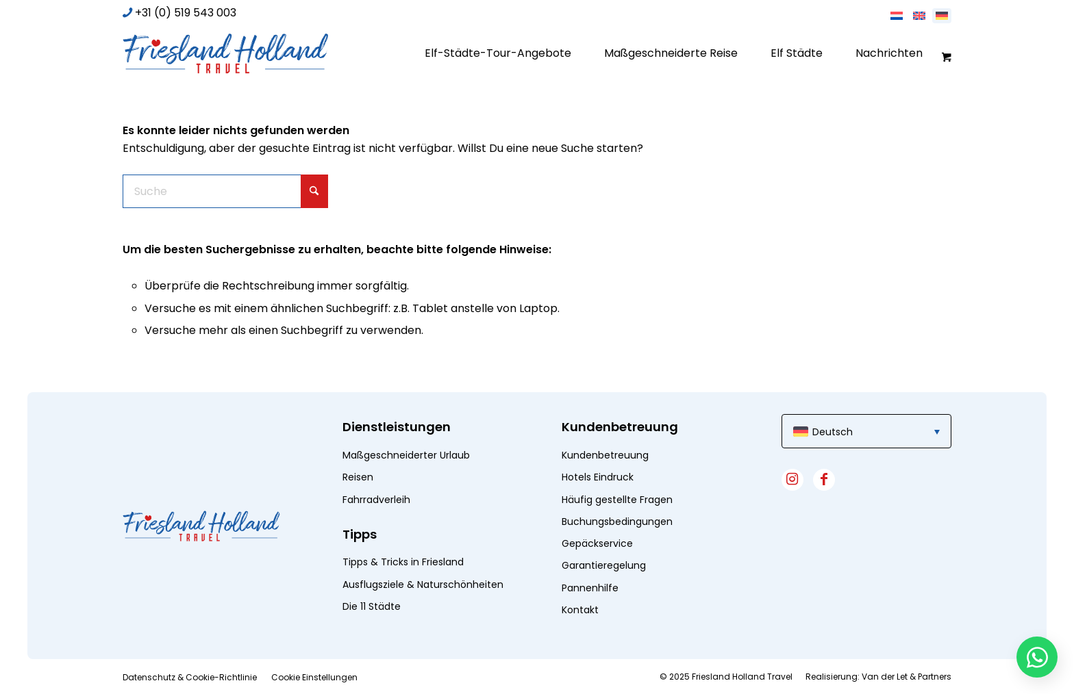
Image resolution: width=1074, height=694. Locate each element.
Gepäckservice (597, 543)
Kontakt (580, 610)
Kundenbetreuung (605, 455)
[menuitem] (498, 53)
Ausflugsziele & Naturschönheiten (422, 584)
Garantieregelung (604, 565)
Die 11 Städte (371, 606)
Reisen (357, 477)
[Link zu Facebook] (824, 480)
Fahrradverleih (376, 499)
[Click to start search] (314, 191)
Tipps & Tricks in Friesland (403, 562)
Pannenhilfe (590, 588)
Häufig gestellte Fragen (617, 499)
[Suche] (225, 191)
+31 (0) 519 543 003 (185, 13)
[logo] (225, 53)
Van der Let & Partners (906, 676)
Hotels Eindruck (598, 477)
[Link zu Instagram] (792, 480)
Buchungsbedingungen (617, 521)
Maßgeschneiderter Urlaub (406, 455)
